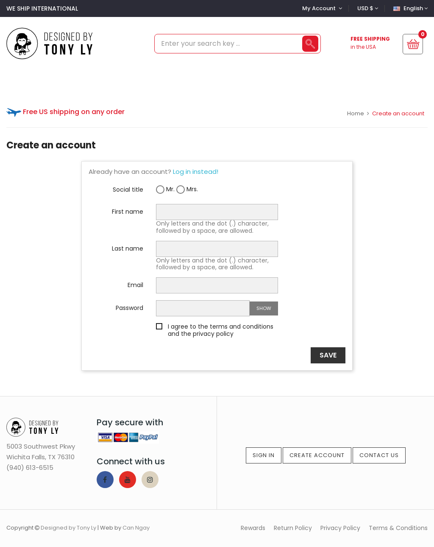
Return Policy (293, 528)
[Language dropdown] (409, 8)
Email (135, 284)
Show (263, 308)
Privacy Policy (340, 528)
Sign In (264, 455)
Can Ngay (136, 528)
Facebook (105, 479)
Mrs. (187, 189)
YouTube (127, 479)
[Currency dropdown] (366, 8)
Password (129, 307)
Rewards (253, 528)
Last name (127, 248)
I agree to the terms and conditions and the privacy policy (220, 330)
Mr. (165, 189)
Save (328, 355)
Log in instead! (195, 171)
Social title (128, 189)
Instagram (150, 479)
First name (127, 211)
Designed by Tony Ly (68, 528)
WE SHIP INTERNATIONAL (42, 8)
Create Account (317, 455)
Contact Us (379, 455)
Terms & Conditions (398, 528)
